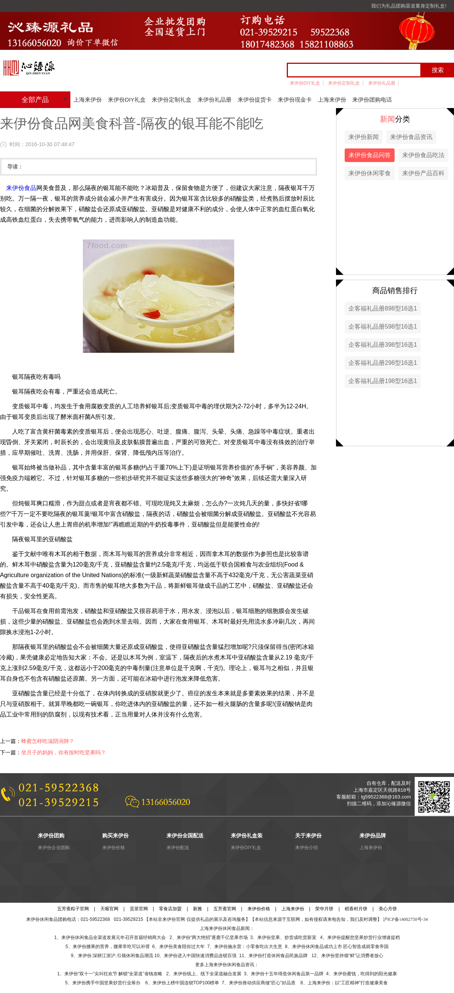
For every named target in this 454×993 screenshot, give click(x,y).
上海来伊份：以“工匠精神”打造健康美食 (348, 982)
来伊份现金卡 (295, 99)
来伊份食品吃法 (423, 155)
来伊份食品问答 (369, 155)
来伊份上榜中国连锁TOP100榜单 (185, 982)
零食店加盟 (170, 908)
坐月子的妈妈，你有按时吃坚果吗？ (63, 752)
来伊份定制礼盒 (344, 83)
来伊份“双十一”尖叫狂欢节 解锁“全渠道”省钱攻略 (113, 973)
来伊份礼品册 (381, 83)
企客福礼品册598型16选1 (382, 326)
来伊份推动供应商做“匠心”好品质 (262, 982)
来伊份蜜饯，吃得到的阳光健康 (365, 973)
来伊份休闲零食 (369, 173)
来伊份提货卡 (255, 99)
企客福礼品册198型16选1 (382, 381)
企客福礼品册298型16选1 (382, 363)
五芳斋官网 (224, 908)
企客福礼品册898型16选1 (382, 308)
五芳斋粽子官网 (73, 908)
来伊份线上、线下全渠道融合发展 (207, 973)
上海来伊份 (87, 99)
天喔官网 (109, 908)
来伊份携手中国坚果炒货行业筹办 (107, 982)
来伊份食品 (21, 188)
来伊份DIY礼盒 (305, 83)
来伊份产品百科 (423, 173)
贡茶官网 (139, 908)
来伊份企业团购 (54, 847)
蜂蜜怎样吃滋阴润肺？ (47, 741)
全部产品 (35, 99)
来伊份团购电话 (372, 99)
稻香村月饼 (356, 908)
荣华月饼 (324, 908)
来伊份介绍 (306, 847)
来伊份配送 (177, 847)
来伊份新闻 (363, 137)
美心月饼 (388, 908)
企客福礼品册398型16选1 (382, 344)
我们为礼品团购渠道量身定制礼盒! (408, 6)
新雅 (197, 908)
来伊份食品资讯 (411, 137)
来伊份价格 (113, 847)
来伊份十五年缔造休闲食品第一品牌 (287, 973)
